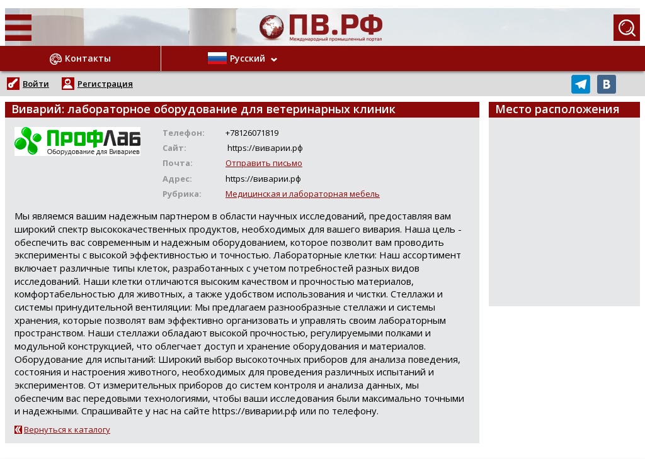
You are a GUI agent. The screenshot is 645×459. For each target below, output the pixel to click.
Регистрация (105, 83)
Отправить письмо (263, 163)
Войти (36, 83)
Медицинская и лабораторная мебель (302, 193)
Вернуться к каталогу (67, 429)
